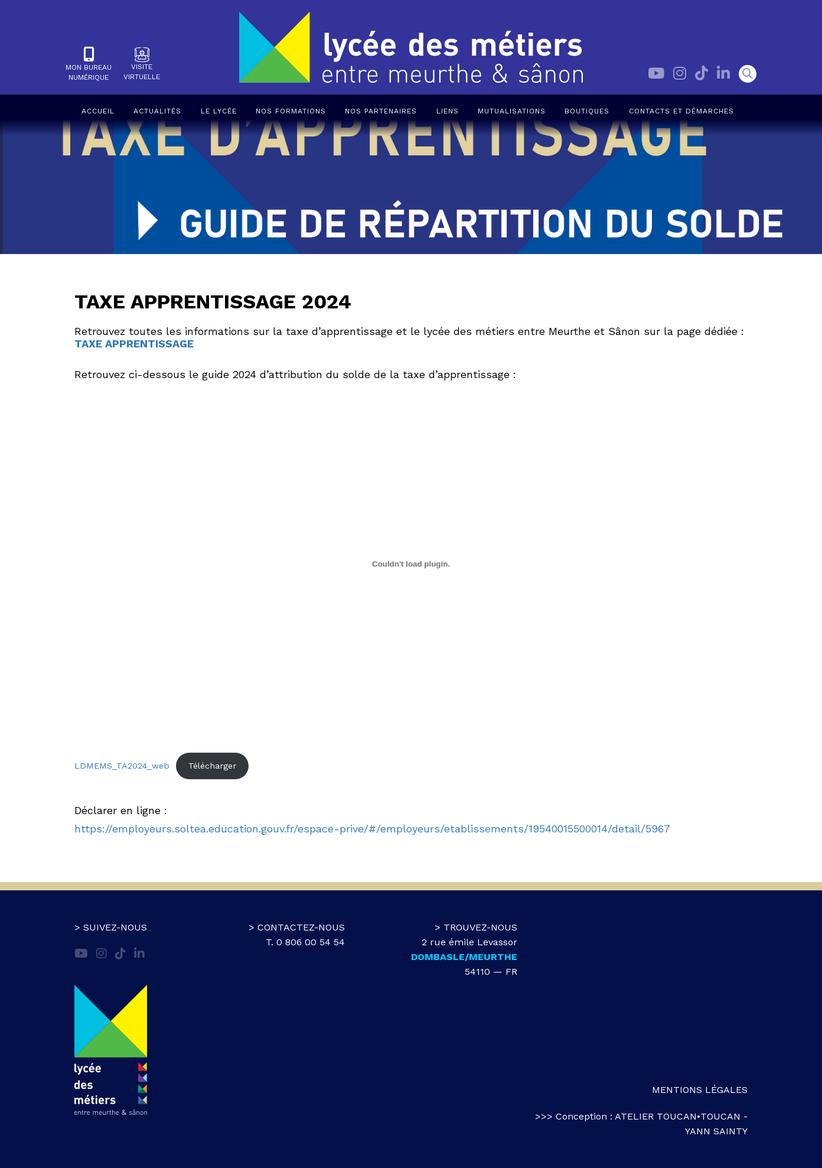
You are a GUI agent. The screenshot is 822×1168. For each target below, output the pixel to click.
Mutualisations (512, 111)
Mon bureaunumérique (89, 64)
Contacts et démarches (681, 111)
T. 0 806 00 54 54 (305, 942)
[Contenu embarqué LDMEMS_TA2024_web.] (411, 563)
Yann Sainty (716, 1131)
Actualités (157, 111)
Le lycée (219, 111)
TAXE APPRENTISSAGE (134, 343)
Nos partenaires (381, 111)
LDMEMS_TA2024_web (121, 765)
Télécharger (212, 765)
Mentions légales (700, 1089)
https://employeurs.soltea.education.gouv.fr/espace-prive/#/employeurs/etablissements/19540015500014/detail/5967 (372, 828)
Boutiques (587, 111)
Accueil (98, 111)
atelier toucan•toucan (678, 1116)
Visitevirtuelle (141, 64)
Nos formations (291, 111)
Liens (447, 111)
